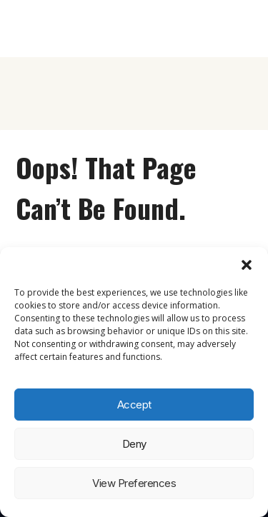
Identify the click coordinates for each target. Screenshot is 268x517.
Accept (134, 404)
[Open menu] (241, 29)
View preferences (134, 483)
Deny (134, 444)
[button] (246, 265)
